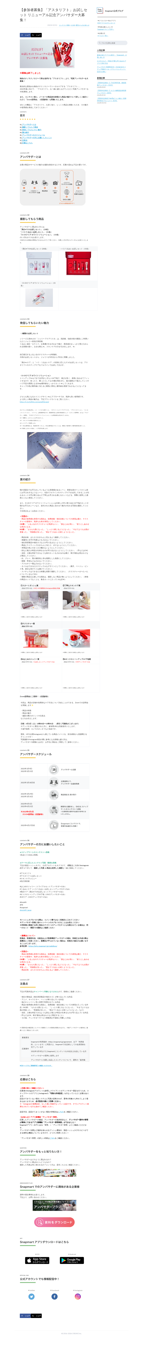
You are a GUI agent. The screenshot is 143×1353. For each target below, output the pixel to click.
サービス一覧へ (102, 36)
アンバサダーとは (29, 124)
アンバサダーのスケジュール (33, 135)
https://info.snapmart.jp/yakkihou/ (43, 946)
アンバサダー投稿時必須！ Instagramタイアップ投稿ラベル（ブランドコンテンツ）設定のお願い (111, 69)
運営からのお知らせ (82, 25)
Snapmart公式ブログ (114, 11)
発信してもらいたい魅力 (31, 130)
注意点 (24, 140)
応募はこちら (27, 143)
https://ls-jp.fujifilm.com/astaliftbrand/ (34, 402)
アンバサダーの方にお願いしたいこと (37, 138)
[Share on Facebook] (25, 35)
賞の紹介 (25, 132)
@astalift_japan (25, 910)
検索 (100, 43)
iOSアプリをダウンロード (106, 23)
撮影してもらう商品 (30, 127)
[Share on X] (36, 35)
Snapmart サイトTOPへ (105, 29)
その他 (72, 25)
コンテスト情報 (64, 25)
